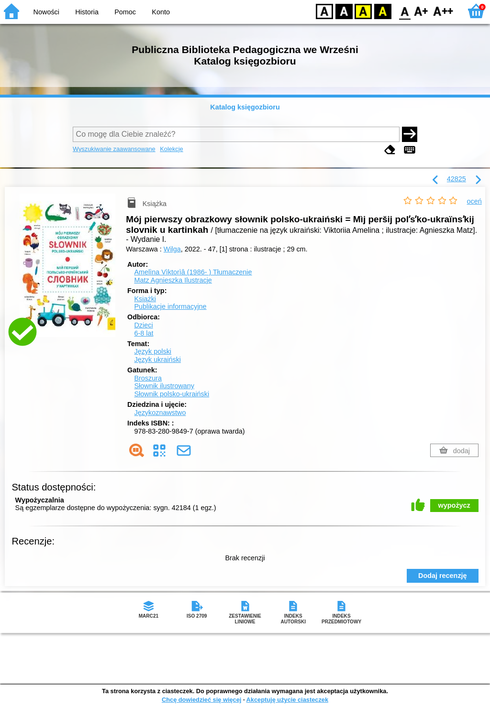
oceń (474, 201)
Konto (161, 12)
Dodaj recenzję (442, 575)
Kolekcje (171, 148)
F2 (443, 11)
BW (344, 11)
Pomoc (125, 12)
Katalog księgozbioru (245, 107)
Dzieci (143, 325)
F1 (421, 11)
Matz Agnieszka (173, 280)
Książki (145, 299)
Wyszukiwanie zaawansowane (114, 148)
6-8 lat (143, 333)
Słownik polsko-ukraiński (171, 394)
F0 (404, 11)
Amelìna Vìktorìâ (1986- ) (193, 272)
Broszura (148, 378)
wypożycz (454, 505)
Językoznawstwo (160, 412)
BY (383, 11)
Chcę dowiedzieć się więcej (201, 699)
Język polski (152, 351)
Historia (87, 12)
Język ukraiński (157, 359)
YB (363, 11)
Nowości (46, 12)
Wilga (172, 249)
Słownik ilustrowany (164, 386)
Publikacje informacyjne (170, 306)
